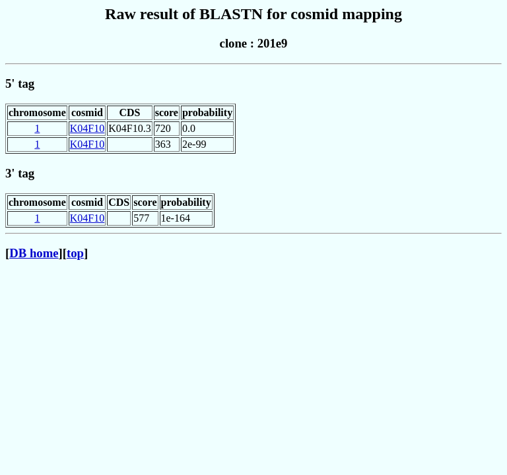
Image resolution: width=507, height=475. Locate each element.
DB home (33, 253)
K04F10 (87, 128)
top (75, 253)
